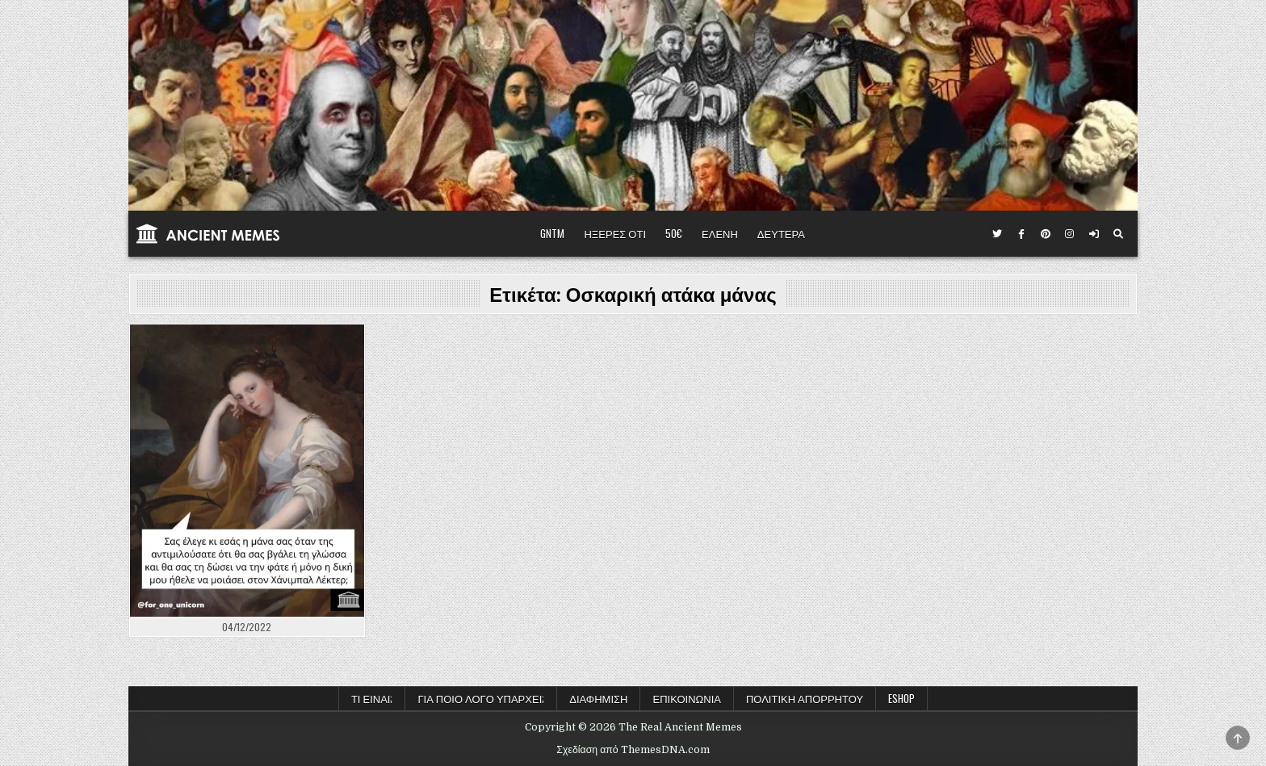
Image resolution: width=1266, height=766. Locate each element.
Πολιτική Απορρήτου (804, 698)
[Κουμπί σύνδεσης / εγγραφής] (1094, 234)
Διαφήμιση (598, 698)
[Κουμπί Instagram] (1069, 234)
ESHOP (901, 698)
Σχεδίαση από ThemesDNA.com (632, 750)
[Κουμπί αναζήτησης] (1118, 234)
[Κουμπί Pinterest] (1045, 234)
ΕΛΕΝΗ (720, 233)
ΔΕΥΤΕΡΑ (781, 233)
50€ (673, 233)
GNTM (552, 233)
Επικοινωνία (686, 698)
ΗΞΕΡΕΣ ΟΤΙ (615, 233)
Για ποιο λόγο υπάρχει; (480, 698)
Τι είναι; (372, 698)
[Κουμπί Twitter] (997, 234)
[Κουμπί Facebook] (1021, 234)
